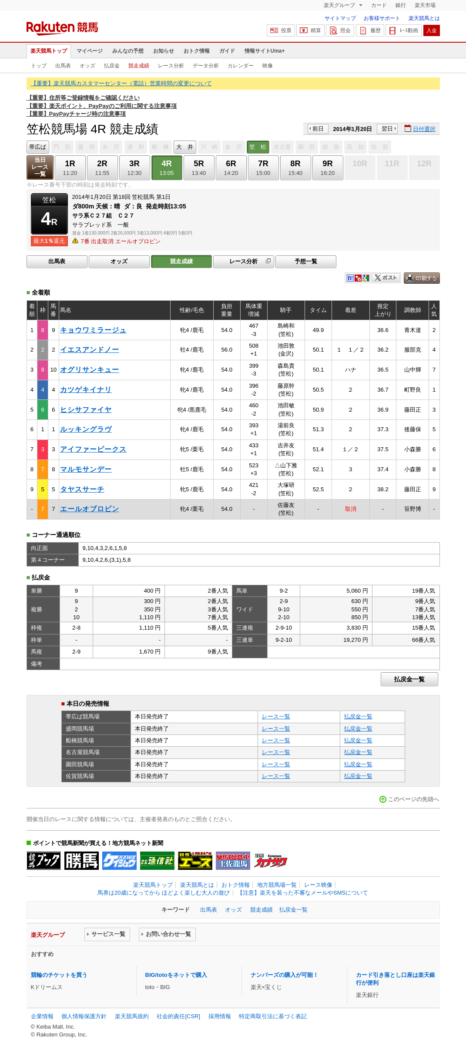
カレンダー (241, 66)
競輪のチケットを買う (59, 975)
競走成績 (138, 66)
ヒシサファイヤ (86, 409)
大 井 (184, 147)
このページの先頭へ (413, 799)
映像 (267, 66)
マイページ (90, 51)
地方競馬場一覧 (277, 885)
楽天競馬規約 (132, 1016)
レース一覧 (276, 716)
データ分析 (206, 66)
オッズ (87, 66)
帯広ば (37, 147)
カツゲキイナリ (86, 389)
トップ (39, 66)
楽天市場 (425, 5)
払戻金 (112, 66)
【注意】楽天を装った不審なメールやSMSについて (302, 892)
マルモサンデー (86, 469)
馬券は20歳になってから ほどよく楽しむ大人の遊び (163, 892)
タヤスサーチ (82, 489)
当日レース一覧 (39, 167)
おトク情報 (197, 51)
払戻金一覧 (409, 679)
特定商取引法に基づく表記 (273, 1016)
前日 (318, 128)
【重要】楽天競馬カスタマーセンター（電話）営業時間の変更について (121, 83)
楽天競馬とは (424, 18)
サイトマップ (340, 18)
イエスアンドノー (89, 349)
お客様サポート (382, 18)
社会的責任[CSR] (178, 1016)
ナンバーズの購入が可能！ (284, 975)
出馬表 (63, 66)
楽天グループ (340, 5)
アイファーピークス (93, 449)
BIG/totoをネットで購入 (176, 975)
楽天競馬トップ (48, 51)
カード (379, 5)
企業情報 (42, 1016)
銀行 (401, 5)
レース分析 (171, 66)
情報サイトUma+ (265, 51)
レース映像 (318, 885)
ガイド (227, 51)
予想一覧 (306, 261)
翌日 (387, 128)
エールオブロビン (89, 509)
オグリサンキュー (89, 369)
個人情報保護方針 (84, 1016)
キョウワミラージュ (93, 330)
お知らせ (163, 51)
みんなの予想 (128, 51)
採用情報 (219, 1016)
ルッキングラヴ (86, 429)
